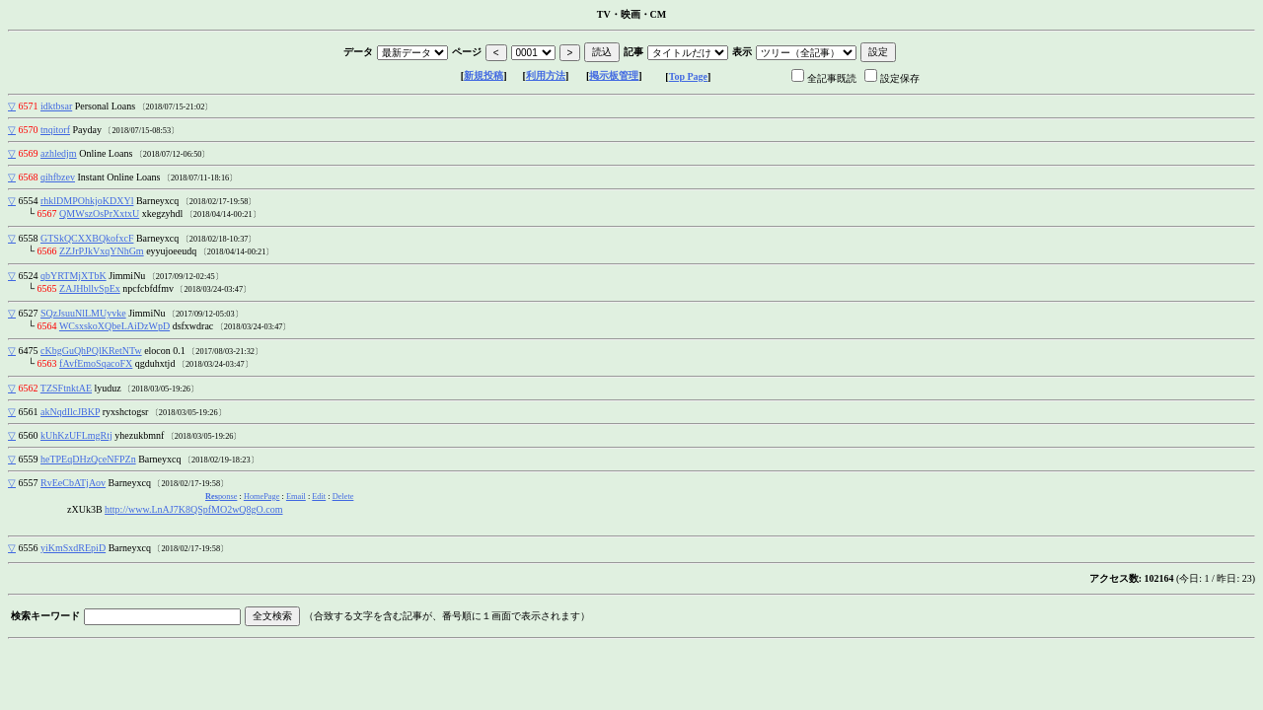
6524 (28, 275)
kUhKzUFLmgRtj (76, 435)
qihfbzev (57, 177)
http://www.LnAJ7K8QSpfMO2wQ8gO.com (193, 509)
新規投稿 (483, 75)
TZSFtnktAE (66, 388)
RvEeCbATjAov (73, 482)
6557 (28, 482)
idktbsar (56, 106)
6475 (28, 350)
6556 (28, 547)
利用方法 (545, 75)
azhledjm (58, 153)
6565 (47, 288)
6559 (28, 459)
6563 (47, 363)
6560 (28, 435)
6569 (28, 153)
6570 (28, 129)
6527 (28, 313)
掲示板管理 (613, 75)
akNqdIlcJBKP (70, 411)
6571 (28, 106)
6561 (28, 411)
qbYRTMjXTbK (73, 275)
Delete (343, 496)
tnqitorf (55, 129)
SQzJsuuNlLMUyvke (83, 313)
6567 (47, 213)
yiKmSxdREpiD (73, 547)
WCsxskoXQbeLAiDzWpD (114, 325)
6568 (28, 177)
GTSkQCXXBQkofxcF (86, 238)
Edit (319, 496)
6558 (28, 238)
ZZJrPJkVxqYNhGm (101, 251)
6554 (28, 200)
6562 (28, 388)
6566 (47, 251)
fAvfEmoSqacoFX (95, 363)
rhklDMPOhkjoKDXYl (86, 200)
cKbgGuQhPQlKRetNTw (91, 350)
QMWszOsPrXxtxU (99, 213)
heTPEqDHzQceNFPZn (88, 459)
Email (296, 496)
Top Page (688, 76)
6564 (47, 325)
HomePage (262, 496)
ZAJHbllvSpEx (89, 288)
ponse (221, 496)
